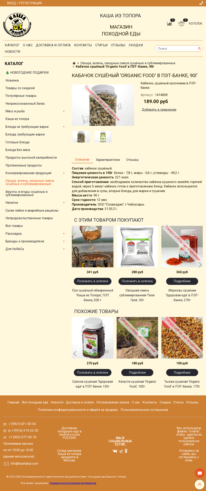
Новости (13, 52)
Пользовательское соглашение (144, 410)
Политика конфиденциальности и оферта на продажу (78, 410)
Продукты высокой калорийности (31, 157)
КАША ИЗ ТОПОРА (120, 16)
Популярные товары (21, 96)
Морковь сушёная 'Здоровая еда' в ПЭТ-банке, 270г (182, 295)
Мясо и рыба (15, 111)
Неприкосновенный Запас (25, 103)
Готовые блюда (17, 142)
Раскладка (13, 234)
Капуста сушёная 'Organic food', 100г (137, 384)
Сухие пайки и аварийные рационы (32, 210)
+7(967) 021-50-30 (23, 424)
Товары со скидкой (20, 88)
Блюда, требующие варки (25, 134)
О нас (28, 45)
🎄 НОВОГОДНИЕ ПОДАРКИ (27, 72)
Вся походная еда (35, 402)
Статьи (178, 402)
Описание (82, 159)
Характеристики (108, 160)
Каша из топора (17, 119)
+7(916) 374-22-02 (24, 430)
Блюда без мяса (17, 150)
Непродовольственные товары (29, 218)
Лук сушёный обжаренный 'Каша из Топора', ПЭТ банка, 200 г (92, 295)
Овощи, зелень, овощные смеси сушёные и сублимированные (127, 63)
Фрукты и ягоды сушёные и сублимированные (26, 193)
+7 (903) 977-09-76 (22, 437)
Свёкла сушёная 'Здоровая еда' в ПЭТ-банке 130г (92, 384)
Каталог (12, 45)
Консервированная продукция (28, 173)
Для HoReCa (14, 249)
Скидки (165, 402)
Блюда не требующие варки (26, 127)
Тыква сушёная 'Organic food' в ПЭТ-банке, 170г (182, 384)
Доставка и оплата (53, 45)
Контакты (83, 45)
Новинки (12, 80)
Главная (13, 402)
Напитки (11, 203)
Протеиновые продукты (23, 165)
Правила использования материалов (73, 483)
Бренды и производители (24, 241)
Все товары (14, 226)
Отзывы (118, 45)
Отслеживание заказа (112, 402)
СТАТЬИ (101, 45)
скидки (136, 45)
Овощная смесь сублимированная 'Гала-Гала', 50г (137, 295)
